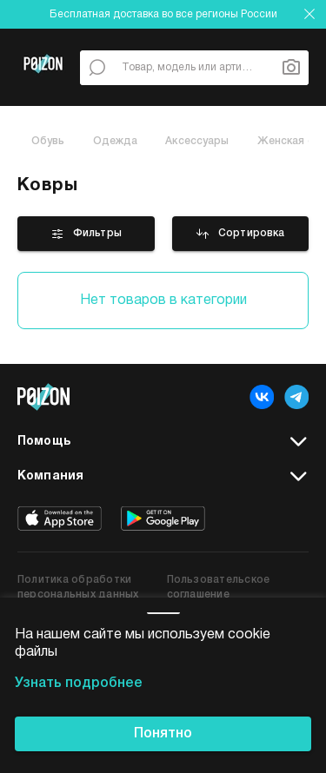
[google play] (163, 518)
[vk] (261, 397)
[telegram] (296, 397)
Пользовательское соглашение (218, 587)
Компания (163, 477)
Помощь (163, 442)
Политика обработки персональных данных (78, 587)
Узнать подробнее (79, 683)
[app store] (59, 518)
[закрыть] (309, 14)
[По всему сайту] (97, 67)
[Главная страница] (43, 86)
